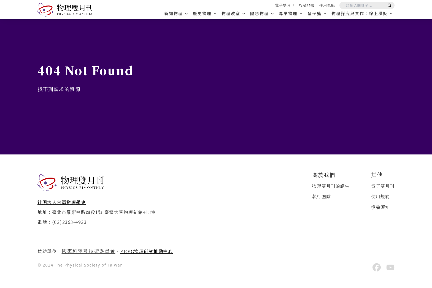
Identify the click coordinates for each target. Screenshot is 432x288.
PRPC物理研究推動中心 (146, 251)
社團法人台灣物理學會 (61, 202)
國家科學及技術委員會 (88, 250)
